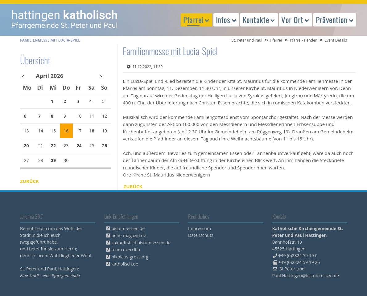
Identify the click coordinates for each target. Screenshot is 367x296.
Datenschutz (200, 235)
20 (26, 145)
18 (91, 131)
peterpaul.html (65, 20)
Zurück (133, 186)
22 (53, 145)
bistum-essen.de (128, 228)
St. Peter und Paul (247, 40)
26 (104, 145)
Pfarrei (276, 40)
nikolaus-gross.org (130, 257)
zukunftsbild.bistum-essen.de (141, 242)
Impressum (199, 228)
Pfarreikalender (303, 40)
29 (53, 160)
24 (79, 145)
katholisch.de (125, 264)
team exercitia (126, 250)
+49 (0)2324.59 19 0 (298, 255)
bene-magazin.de (129, 235)
